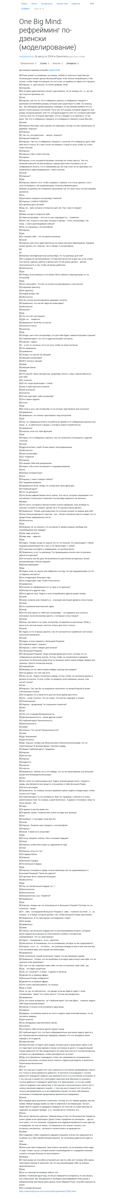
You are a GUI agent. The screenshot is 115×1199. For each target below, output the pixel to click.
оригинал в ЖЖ (76, 56)
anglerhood (54, 70)
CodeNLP (25, 8)
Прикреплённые (28, 63)
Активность (46, 3)
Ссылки (44, 63)
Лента (34, 3)
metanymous (26, 56)
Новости (76, 3)
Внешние (58, 63)
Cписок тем (62, 3)
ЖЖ (92, 3)
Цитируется (73, 63)
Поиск (24, 3)
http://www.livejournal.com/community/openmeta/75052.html (47, 1191)
